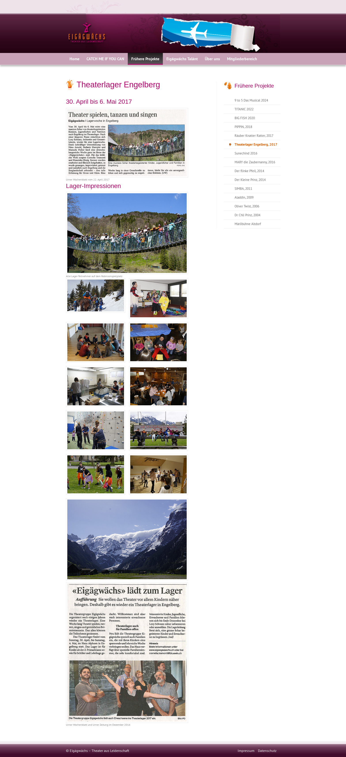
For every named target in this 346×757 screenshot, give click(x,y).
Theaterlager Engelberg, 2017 (256, 144)
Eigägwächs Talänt (182, 58)
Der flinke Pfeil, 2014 (249, 171)
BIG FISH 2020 (245, 118)
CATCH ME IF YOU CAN (105, 58)
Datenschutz (267, 750)
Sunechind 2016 (246, 153)
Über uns (212, 58)
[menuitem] (74, 59)
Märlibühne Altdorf (248, 224)
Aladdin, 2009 (244, 197)
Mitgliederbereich (242, 58)
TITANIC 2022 (244, 109)
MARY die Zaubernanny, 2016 (255, 162)
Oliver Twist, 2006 (247, 206)
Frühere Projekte (145, 58)
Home (74, 58)
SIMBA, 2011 (243, 188)
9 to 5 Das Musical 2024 (251, 100)
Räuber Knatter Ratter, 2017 (254, 135)
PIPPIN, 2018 (243, 127)
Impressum (246, 750)
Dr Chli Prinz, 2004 (247, 215)
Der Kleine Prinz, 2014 (250, 180)
